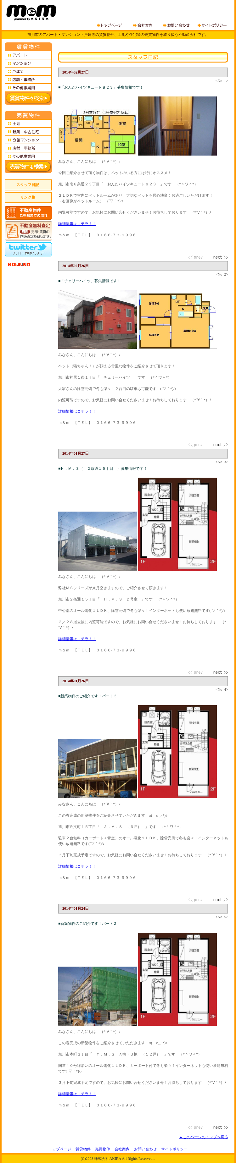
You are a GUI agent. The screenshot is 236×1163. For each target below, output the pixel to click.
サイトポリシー (174, 1149)
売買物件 (102, 1149)
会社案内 (122, 1149)
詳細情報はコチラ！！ (77, 224)
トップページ (59, 1149)
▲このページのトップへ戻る (203, 1137)
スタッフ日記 (27, 185)
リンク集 (27, 197)
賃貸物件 (83, 1149)
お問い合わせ (145, 1149)
